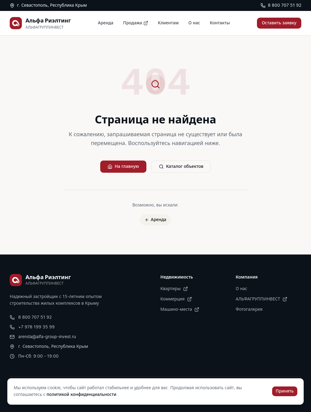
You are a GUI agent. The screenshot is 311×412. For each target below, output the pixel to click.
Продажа (135, 23)
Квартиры (174, 288)
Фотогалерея (249, 309)
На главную (123, 166)
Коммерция (176, 299)
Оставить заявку (279, 23)
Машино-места (179, 309)
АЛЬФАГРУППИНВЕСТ (261, 299)
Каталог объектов (181, 166)
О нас (194, 23)
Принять (285, 391)
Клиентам (168, 23)
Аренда (105, 23)
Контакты (220, 23)
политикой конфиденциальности (82, 395)
